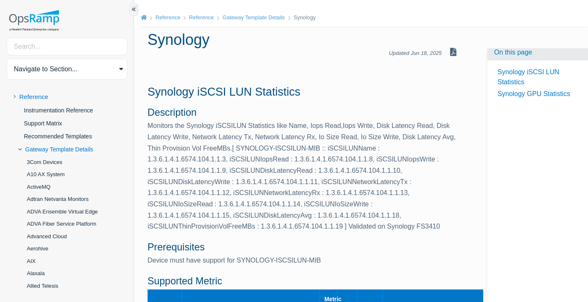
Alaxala (36, 273)
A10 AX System (46, 174)
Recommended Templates (58, 136)
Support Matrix (43, 123)
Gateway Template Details (59, 149)
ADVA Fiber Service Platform (61, 224)
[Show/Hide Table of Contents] (133, 9)
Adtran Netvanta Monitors (57, 199)
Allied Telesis (42, 286)
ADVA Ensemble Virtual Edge (62, 211)
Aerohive (37, 248)
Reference (33, 96)
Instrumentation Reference (58, 110)
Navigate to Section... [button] (46, 69)
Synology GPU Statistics (533, 93)
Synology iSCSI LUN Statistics (528, 77)
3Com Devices (44, 162)
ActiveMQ (38, 187)
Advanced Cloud (47, 236)
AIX (31, 261)
